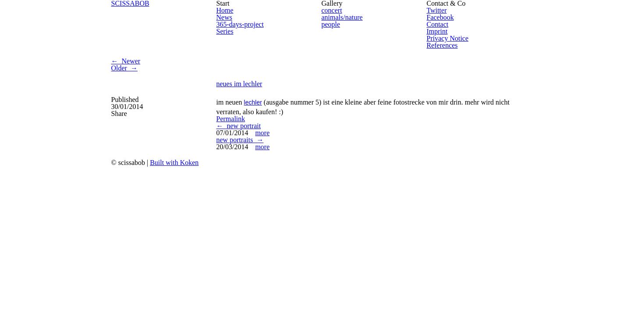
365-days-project (240, 24)
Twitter (437, 10)
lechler (253, 102)
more (262, 132)
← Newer (126, 61)
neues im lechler (239, 84)
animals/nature (342, 17)
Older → (124, 68)
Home (225, 10)
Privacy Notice (448, 38)
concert (332, 10)
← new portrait (238, 126)
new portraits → (240, 140)
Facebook (440, 17)
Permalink (230, 118)
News (224, 17)
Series (225, 31)
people (331, 24)
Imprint (437, 31)
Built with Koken (174, 162)
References (442, 45)
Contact (438, 24)
